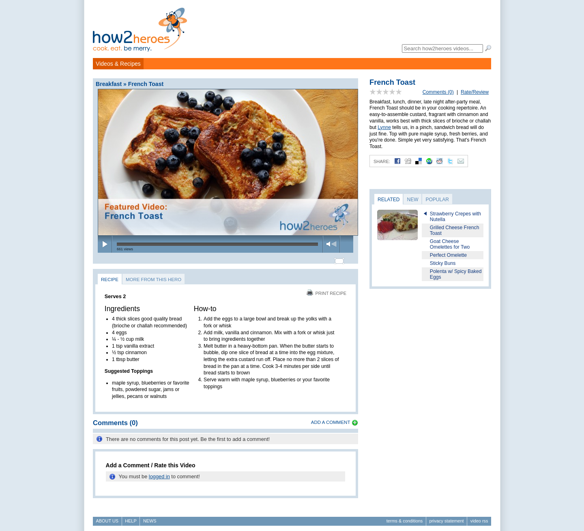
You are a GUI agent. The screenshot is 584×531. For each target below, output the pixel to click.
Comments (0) (438, 92)
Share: (382, 161)
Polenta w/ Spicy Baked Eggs (456, 274)
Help (130, 517)
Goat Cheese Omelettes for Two (450, 244)
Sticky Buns (443, 263)
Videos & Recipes (118, 63)
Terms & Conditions (404, 517)
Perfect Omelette (448, 255)
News (150, 517)
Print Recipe (326, 289)
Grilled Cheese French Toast (454, 230)
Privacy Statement (446, 517)
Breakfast (109, 84)
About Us (107, 517)
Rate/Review (475, 92)
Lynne (384, 127)
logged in (159, 473)
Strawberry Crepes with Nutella (455, 216)
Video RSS (479, 517)
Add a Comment (330, 419)
